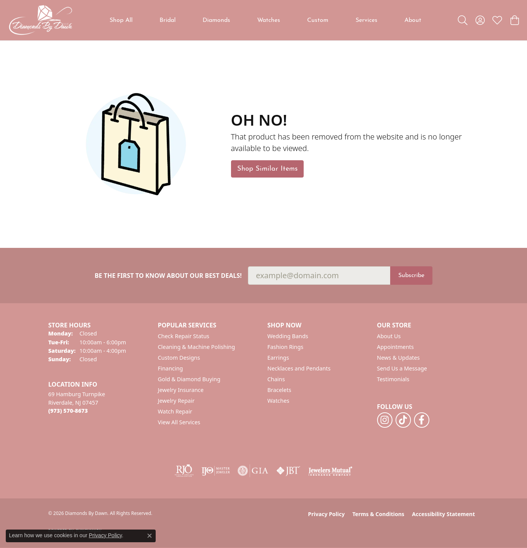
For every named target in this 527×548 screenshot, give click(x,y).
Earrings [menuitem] (278, 357)
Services (366, 20)
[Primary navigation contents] (265, 20)
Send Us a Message (402, 368)
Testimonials (393, 379)
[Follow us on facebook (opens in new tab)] (421, 420)
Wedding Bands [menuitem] (288, 336)
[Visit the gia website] (253, 470)
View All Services (179, 422)
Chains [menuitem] (276, 379)
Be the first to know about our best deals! (168, 275)
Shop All (121, 20)
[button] (462, 20)
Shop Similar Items (267, 169)
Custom (317, 20)
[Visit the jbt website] (288, 470)
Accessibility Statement (443, 514)
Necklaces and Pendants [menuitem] (299, 368)
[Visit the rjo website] (184, 470)
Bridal (168, 20)
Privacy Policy (326, 514)
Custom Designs (179, 357)
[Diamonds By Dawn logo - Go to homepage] (40, 20)
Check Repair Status (183, 336)
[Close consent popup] (149, 535)
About (412, 20)
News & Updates (398, 357)
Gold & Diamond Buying (189, 379)
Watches (268, 20)
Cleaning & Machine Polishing (196, 346)
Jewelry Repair (176, 400)
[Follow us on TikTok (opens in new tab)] (403, 420)
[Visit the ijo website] (215, 470)
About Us (389, 336)
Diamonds (216, 20)
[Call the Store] (68, 410)
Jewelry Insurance (181, 390)
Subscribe (411, 275)
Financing (170, 368)
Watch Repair (175, 411)
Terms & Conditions (378, 514)
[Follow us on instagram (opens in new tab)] (384, 420)
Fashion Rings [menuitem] (286, 346)
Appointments (395, 346)
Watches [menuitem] (278, 400)
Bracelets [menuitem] (279, 390)
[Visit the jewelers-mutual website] (330, 470)
